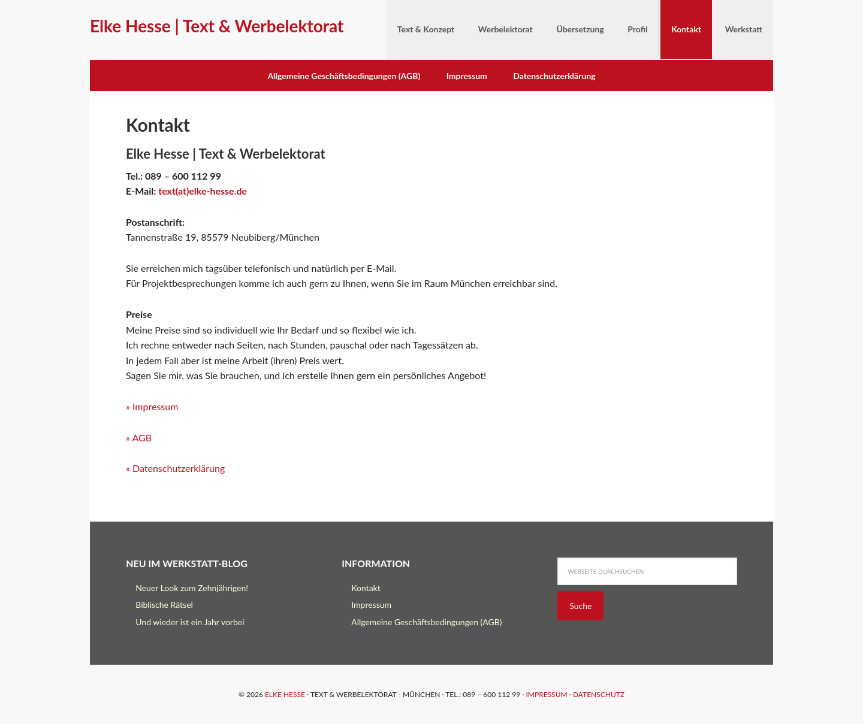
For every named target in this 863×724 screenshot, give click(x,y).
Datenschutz (598, 694)
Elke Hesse (285, 694)
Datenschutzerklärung (554, 76)
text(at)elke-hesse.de (202, 190)
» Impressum (152, 406)
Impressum (466, 76)
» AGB (139, 437)
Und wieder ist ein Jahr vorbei (189, 622)
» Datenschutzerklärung (175, 468)
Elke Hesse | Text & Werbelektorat (217, 26)
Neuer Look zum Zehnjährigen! (191, 588)
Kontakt (366, 588)
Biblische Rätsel (164, 604)
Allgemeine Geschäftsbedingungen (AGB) (343, 76)
